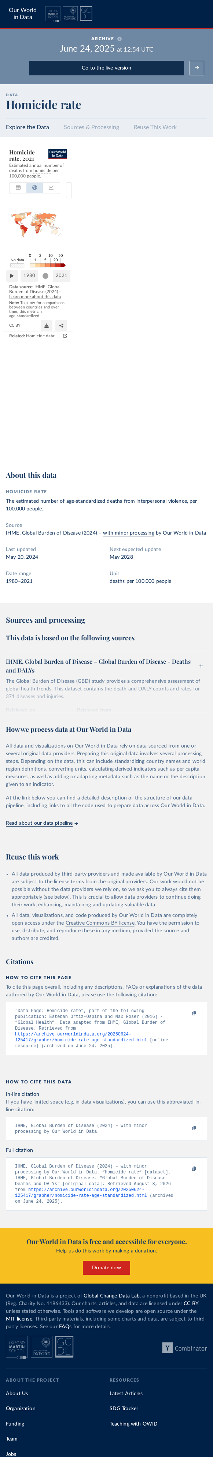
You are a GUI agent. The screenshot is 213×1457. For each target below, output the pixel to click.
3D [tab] (168, 173)
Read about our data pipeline (42, 823)
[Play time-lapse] (15, 418)
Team (12, 1444)
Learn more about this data (141, 429)
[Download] (169, 442)
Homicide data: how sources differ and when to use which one (138, 456)
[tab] (22, 173)
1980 (32, 418)
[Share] (183, 442)
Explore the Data (27, 127)
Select (194, 173)
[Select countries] (191, 173)
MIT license (19, 1324)
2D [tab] (156, 173)
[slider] (179, 418)
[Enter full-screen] (198, 442)
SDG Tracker (124, 1414)
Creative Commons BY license (100, 923)
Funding (15, 1429)
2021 (195, 418)
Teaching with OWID (134, 1429)
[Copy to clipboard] (186, 1014)
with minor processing (128, 533)
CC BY (74, 446)
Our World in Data (23, 13)
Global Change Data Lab (112, 1301)
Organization (21, 1414)
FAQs (65, 1332)
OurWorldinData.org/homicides (37, 446)
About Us (17, 1399)
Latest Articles (126, 1399)
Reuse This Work (155, 127)
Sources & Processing (91, 127)
